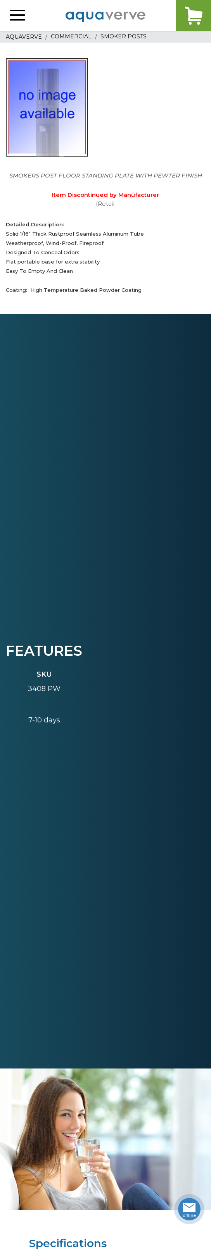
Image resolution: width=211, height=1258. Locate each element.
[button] (17, 15)
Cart (193, 15)
